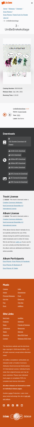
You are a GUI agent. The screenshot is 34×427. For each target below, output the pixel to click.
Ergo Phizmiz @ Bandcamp (12, 265)
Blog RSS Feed (23, 335)
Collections (6, 328)
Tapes (5, 332)
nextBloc (20, 318)
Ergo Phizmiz (7, 261)
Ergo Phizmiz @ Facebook (20, 261)
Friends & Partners (24, 325)
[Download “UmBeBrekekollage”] (10, 114)
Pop (4, 303)
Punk (19, 296)
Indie (19, 289)
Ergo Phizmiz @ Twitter (10, 268)
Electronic (21, 299)
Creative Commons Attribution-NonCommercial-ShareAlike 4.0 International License (13, 205)
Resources (21, 328)
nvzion (10, 393)
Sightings (21, 321)
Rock (4, 306)
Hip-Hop (5, 299)
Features (6, 321)
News (5, 325)
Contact (5, 338)
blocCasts (6, 318)
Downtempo (21, 292)
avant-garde (22, 112)
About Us (6, 335)
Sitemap (20, 332)
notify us (18, 242)
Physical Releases (9, 296)
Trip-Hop (20, 303)
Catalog (5, 289)
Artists (5, 292)
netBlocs (20, 306)
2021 (18, 115)
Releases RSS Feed (24, 338)
